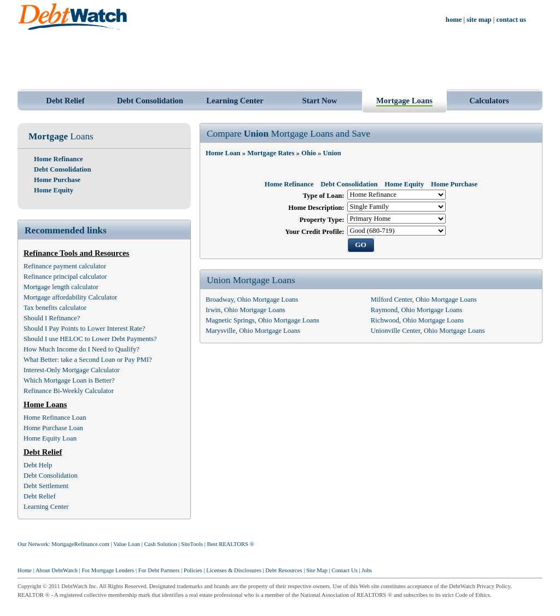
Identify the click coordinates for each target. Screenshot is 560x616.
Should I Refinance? (52, 318)
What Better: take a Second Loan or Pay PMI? (88, 359)
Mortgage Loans (404, 100)
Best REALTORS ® (230, 544)
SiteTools (192, 544)
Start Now (319, 100)
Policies (193, 570)
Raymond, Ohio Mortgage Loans (416, 310)
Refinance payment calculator (65, 266)
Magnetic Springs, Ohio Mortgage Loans (262, 320)
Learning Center (235, 100)
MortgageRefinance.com (80, 544)
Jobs (366, 570)
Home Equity (53, 190)
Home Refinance (58, 159)
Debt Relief (65, 100)
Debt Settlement (46, 486)
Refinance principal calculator (65, 276)
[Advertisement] (280, 59)
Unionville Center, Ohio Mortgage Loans (428, 331)
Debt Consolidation (150, 100)
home (454, 20)
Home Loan (223, 153)
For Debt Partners (159, 570)
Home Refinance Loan (55, 417)
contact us (512, 20)
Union (332, 153)
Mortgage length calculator (61, 287)
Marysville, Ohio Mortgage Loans (253, 331)
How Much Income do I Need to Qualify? (81, 349)
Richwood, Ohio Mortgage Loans (417, 320)
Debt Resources (283, 570)
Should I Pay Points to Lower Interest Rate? (84, 328)
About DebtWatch (57, 570)
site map (478, 20)
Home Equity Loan (50, 438)
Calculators (489, 100)
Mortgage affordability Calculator (70, 297)
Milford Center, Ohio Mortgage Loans (424, 299)
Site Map (317, 570)
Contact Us (344, 570)
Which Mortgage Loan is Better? (69, 380)
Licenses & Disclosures (233, 570)
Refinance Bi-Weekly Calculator (69, 391)
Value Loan (126, 544)
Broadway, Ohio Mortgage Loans (252, 299)
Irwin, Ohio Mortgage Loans (245, 310)
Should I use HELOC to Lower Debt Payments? (90, 339)
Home (25, 570)
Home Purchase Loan (53, 428)
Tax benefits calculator (55, 308)
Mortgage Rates (270, 153)
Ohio (308, 153)
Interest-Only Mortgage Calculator (72, 370)
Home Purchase (57, 180)
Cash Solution (160, 544)
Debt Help (38, 465)
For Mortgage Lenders (107, 570)
